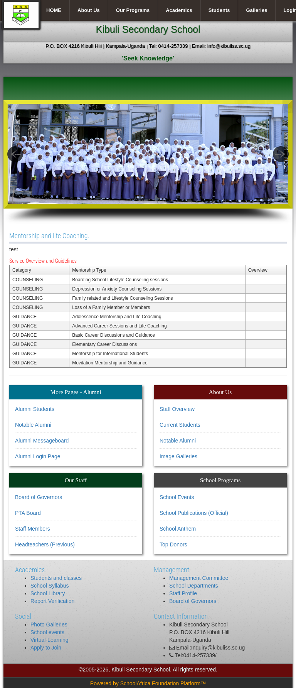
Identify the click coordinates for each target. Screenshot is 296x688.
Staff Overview (177, 409)
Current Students (180, 425)
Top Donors (173, 544)
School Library (47, 593)
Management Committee (198, 578)
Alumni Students (34, 409)
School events (47, 632)
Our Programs (133, 10)
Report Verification (52, 601)
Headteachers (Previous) (45, 544)
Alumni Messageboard (42, 441)
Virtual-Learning (49, 640)
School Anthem (178, 529)
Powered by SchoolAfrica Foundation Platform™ (148, 683)
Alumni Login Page (38, 456)
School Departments (193, 586)
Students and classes (56, 578)
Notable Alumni (33, 425)
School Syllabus (49, 586)
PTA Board (28, 513)
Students (219, 10)
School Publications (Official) (194, 513)
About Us (88, 10)
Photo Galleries (48, 624)
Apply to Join (45, 648)
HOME (53, 10)
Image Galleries (178, 456)
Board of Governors (38, 497)
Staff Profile (183, 593)
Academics (179, 10)
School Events (177, 497)
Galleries (256, 10)
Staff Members (32, 529)
